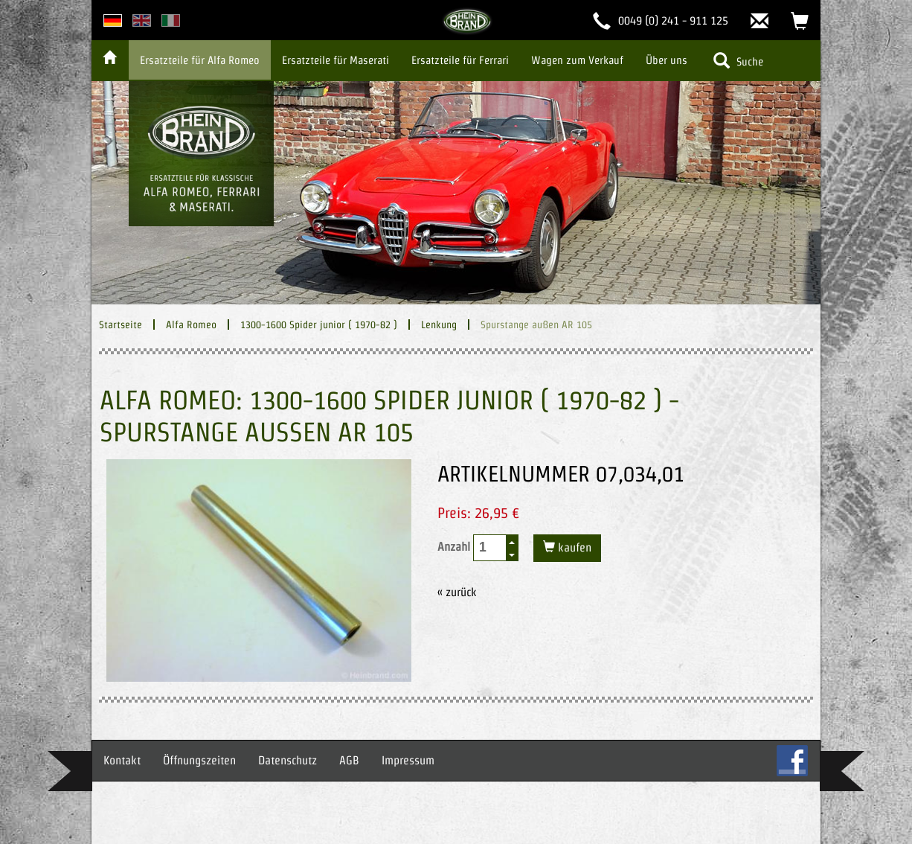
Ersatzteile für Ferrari (460, 60)
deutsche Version (112, 20)
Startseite (120, 324)
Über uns (666, 60)
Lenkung (439, 324)
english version (141, 20)
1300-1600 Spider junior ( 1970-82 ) (318, 324)
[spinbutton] (490, 547)
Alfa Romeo (191, 324)
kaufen (573, 547)
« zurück (457, 592)
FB (792, 760)
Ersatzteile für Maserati (335, 60)
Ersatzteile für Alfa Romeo (200, 60)
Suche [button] (738, 60)
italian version (170, 20)
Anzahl (477, 547)
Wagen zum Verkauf (577, 60)
